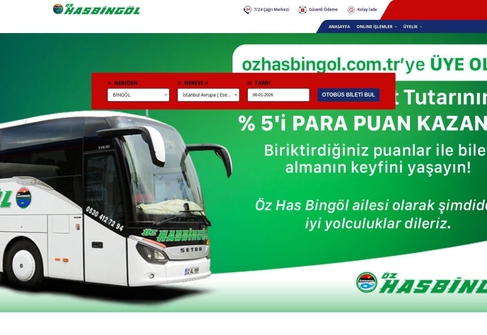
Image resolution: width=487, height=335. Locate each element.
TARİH (259, 83)
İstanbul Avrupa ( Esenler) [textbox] (210, 95)
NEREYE (192, 83)
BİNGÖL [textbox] (122, 95)
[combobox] (138, 95)
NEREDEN (122, 83)
